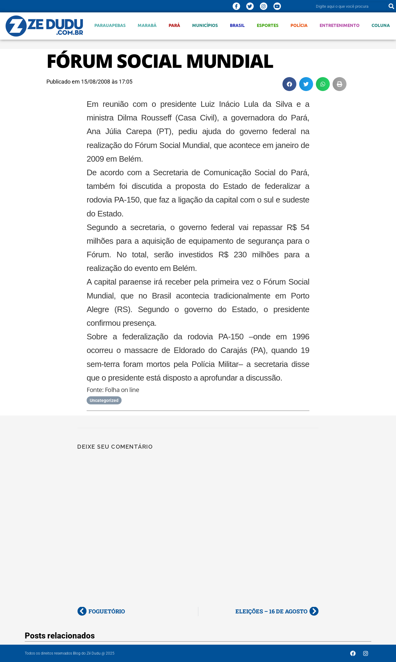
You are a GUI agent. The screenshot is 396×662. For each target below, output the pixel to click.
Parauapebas (110, 25)
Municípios (205, 25)
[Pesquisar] (391, 6)
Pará (174, 25)
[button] (289, 84)
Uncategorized (104, 400)
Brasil (237, 25)
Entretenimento (339, 25)
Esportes (267, 25)
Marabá (147, 25)
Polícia (299, 25)
